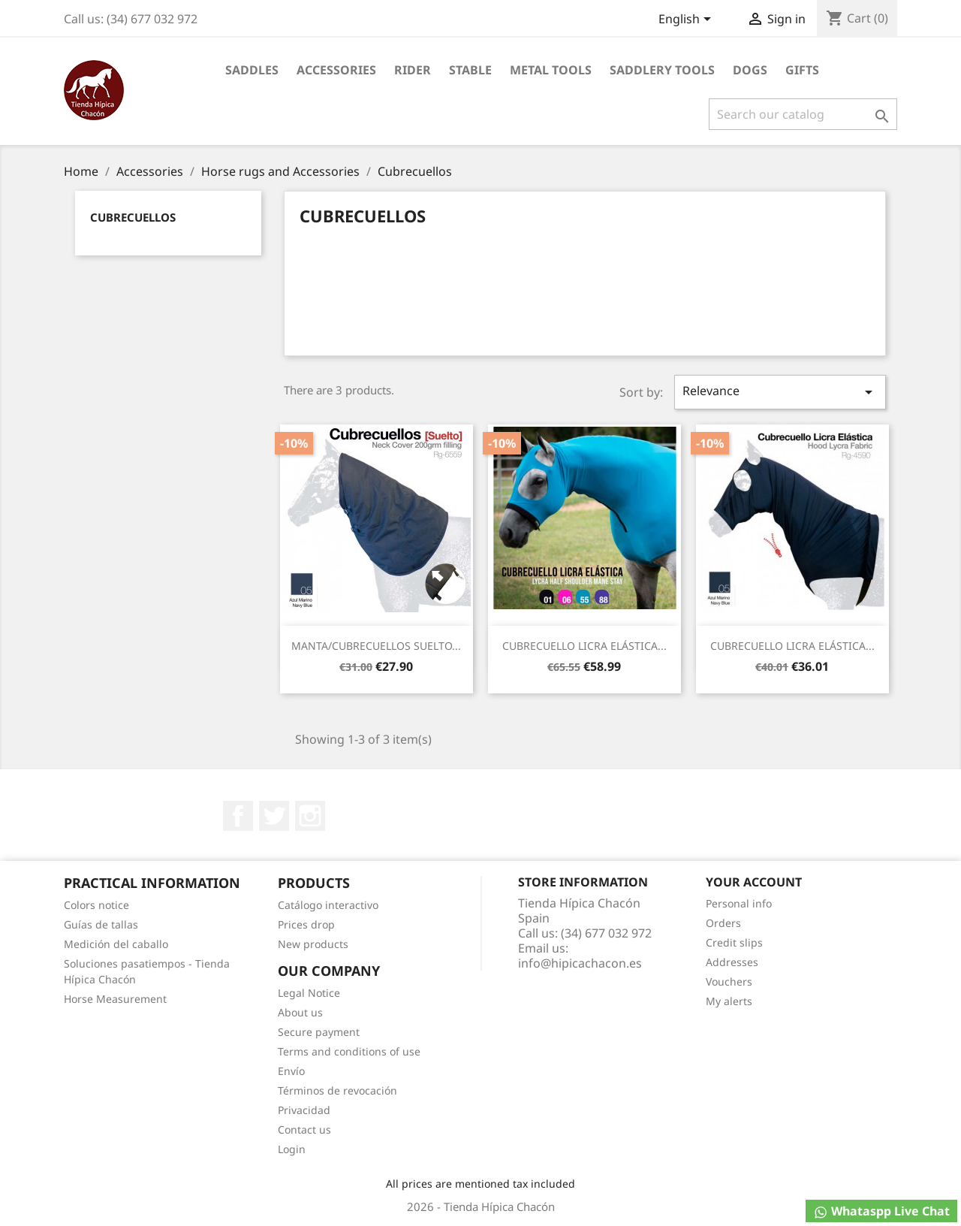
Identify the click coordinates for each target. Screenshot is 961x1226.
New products (313, 944)
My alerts (729, 1001)
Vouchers (729, 981)
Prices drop (306, 924)
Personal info (739, 903)
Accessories (336, 70)
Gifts (802, 70)
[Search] (803, 114)
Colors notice (96, 905)
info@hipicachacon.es (580, 963)
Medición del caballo (116, 944)
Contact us (304, 1129)
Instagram (310, 816)
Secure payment (319, 1032)
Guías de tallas (101, 924)
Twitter (274, 816)
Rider (412, 70)
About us (300, 1012)
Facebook (238, 816)
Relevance (780, 391)
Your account (754, 882)
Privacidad (304, 1110)
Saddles (252, 70)
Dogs (750, 70)
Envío (291, 1071)
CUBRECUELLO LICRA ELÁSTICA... (584, 646)
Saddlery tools (662, 70)
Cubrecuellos (133, 217)
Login (292, 1149)
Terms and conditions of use (349, 1051)
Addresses (732, 962)
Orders (723, 923)
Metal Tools (551, 70)
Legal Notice (309, 993)
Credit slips (734, 942)
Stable (470, 70)
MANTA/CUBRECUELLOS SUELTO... (376, 646)
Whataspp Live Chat (881, 1211)
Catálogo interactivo (328, 905)
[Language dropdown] (687, 20)
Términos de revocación (337, 1090)
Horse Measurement (115, 999)
